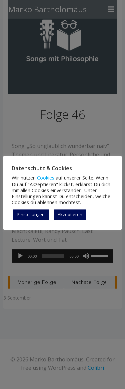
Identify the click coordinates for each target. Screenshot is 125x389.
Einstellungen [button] (31, 214)
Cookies (45, 177)
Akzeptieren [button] (70, 214)
